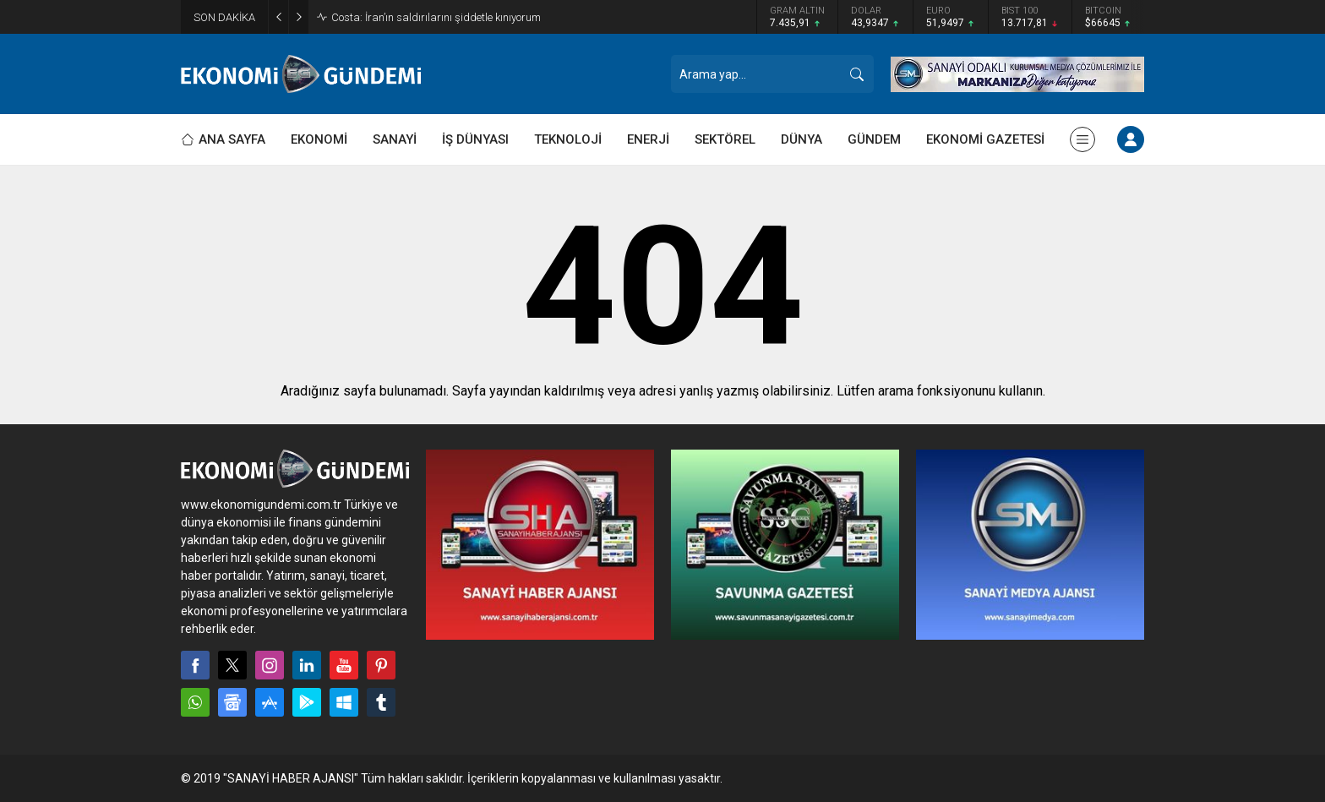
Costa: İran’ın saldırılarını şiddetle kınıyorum (436, 17)
